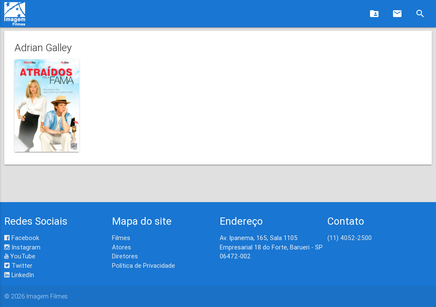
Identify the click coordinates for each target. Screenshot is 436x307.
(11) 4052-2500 (349, 238)
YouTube (19, 256)
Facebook (21, 238)
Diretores (125, 256)
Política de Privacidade (143, 265)
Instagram (22, 247)
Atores (121, 247)
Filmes (121, 238)
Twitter (18, 265)
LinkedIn (19, 275)
